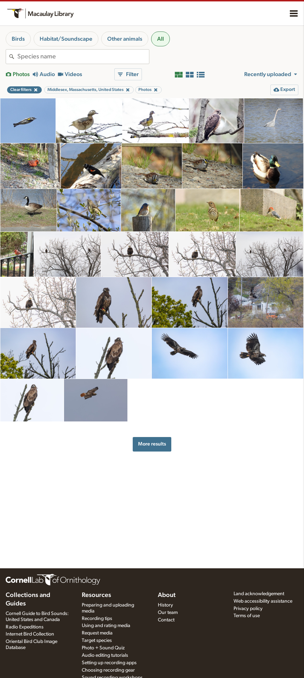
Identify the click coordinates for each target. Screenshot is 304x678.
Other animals (124, 39)
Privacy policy (248, 608)
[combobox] (83, 57)
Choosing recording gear (108, 670)
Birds (18, 39)
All (160, 39)
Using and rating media (106, 625)
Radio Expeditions (25, 627)
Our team (168, 612)
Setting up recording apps (109, 662)
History (165, 605)
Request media (97, 633)
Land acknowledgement (259, 593)
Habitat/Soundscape (66, 39)
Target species (97, 640)
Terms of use (247, 615)
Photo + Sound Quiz (103, 647)
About (167, 595)
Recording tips (97, 618)
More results (152, 444)
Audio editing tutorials (105, 655)
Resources (96, 595)
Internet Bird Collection (30, 634)
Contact (166, 619)
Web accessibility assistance (263, 601)
